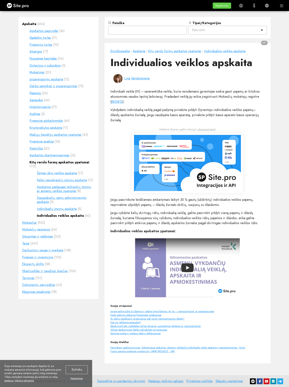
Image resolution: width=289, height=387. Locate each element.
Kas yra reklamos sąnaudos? (125, 322)
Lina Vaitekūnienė (137, 78)
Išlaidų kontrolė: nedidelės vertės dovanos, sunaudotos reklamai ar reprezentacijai (155, 326)
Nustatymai (77, 378)
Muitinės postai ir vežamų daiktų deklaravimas (135, 333)
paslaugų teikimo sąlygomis (19, 380)
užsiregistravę (206, 129)
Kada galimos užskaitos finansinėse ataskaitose (135, 315)
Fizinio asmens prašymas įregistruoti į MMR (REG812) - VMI (142, 351)
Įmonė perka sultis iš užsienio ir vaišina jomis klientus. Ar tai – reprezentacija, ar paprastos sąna (162, 311)
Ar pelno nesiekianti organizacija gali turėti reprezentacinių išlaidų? (147, 319)
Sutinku (77, 369)
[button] (222, 6)
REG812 (117, 101)
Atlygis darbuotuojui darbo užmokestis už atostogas (138, 330)
